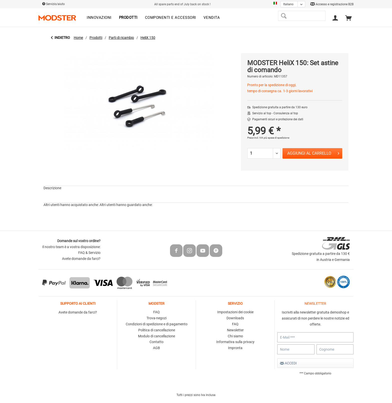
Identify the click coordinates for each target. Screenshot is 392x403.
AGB (156, 348)
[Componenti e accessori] (170, 18)
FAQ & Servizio (89, 253)
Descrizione (52, 188)
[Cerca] (283, 16)
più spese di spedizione (276, 137)
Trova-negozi (156, 318)
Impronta (235, 348)
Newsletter (235, 330)
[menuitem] (99, 18)
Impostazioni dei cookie (235, 312)
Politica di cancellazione (156, 330)
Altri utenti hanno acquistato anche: (71, 205)
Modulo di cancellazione (156, 336)
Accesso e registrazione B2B (332, 4)
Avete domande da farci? (81, 259)
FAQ (156, 312)
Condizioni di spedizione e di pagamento (157, 324)
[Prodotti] (128, 18)
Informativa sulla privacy (235, 342)
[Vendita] (212, 18)
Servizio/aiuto (53, 4)
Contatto (157, 342)
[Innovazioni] (99, 18)
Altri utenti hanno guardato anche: (126, 205)
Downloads (235, 318)
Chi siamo (235, 336)
